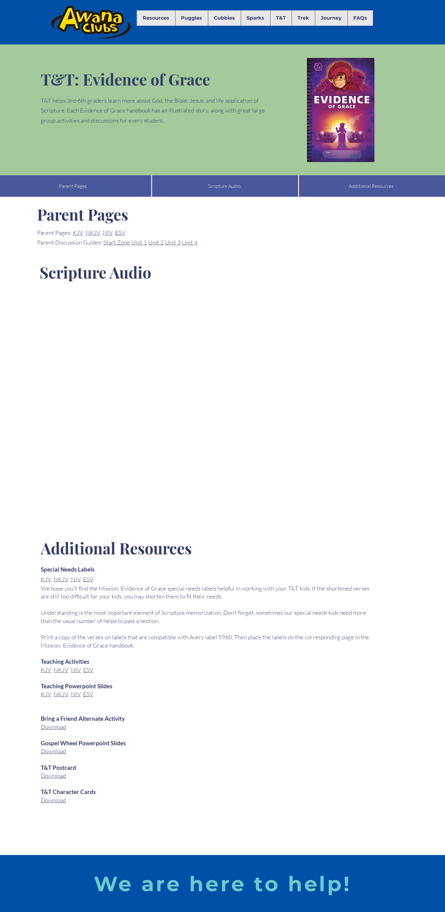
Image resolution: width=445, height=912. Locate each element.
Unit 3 (173, 242)
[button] (156, 18)
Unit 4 (190, 242)
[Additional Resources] (371, 186)
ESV (120, 232)
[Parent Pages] (73, 186)
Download (53, 727)
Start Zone (116, 242)
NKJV (93, 232)
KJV (78, 232)
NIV (108, 232)
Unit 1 (139, 242)
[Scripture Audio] (224, 186)
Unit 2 (156, 242)
